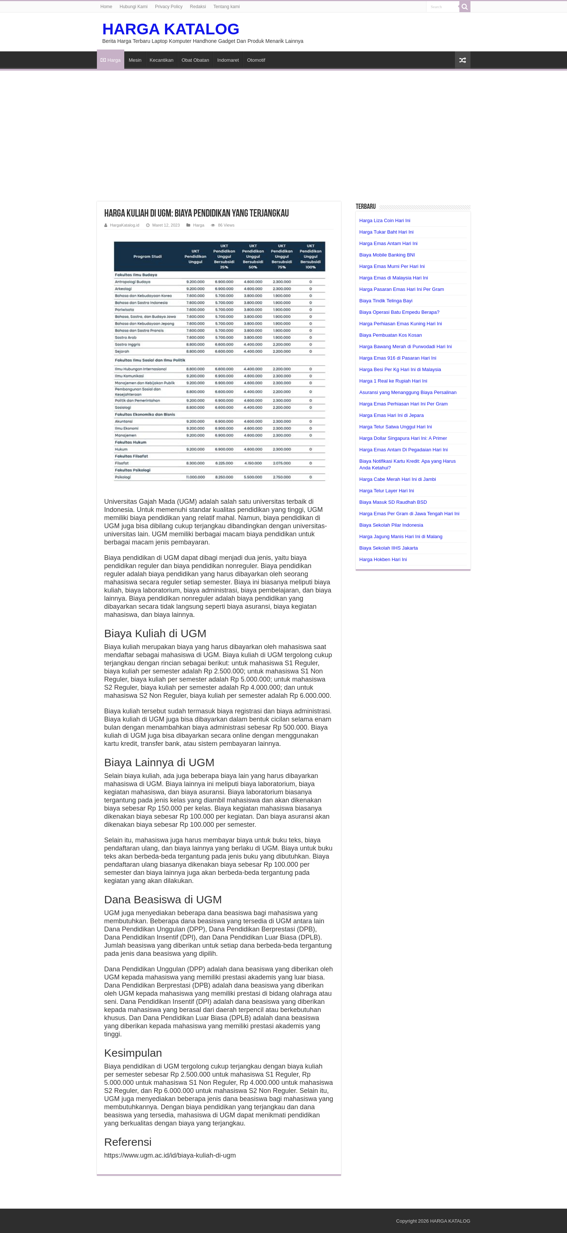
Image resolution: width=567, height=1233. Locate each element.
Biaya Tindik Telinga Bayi (386, 300)
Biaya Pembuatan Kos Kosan (391, 335)
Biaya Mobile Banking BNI (387, 255)
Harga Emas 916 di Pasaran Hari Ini (398, 358)
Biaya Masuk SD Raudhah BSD (393, 502)
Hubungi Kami (134, 6)
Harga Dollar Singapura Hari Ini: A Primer (403, 438)
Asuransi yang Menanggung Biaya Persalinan (408, 392)
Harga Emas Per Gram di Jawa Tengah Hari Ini (410, 513)
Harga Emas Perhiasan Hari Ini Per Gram (404, 404)
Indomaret (228, 60)
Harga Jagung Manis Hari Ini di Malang (401, 536)
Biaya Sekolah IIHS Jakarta (389, 548)
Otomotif (256, 60)
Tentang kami (226, 6)
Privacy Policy (169, 6)
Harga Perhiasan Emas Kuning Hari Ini (401, 323)
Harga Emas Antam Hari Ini (389, 243)
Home (106, 6)
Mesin (135, 60)
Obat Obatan (195, 60)
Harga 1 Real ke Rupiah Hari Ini (394, 381)
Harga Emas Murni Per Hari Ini (392, 266)
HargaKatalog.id (124, 225)
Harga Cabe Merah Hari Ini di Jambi (398, 479)
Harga (111, 60)
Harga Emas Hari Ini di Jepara (392, 415)
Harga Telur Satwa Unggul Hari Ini (396, 426)
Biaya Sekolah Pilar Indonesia (391, 525)
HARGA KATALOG (171, 29)
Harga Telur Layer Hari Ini (387, 490)
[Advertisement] (284, 131)
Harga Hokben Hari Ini (383, 559)
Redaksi (198, 6)
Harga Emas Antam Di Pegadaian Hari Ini (404, 449)
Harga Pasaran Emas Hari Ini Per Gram (402, 289)
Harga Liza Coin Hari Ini (385, 220)
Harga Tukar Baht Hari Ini (387, 232)
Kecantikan (161, 60)
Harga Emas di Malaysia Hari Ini (394, 278)
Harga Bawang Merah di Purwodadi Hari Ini (406, 346)
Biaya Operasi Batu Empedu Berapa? (400, 312)
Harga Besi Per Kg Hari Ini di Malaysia (400, 369)
